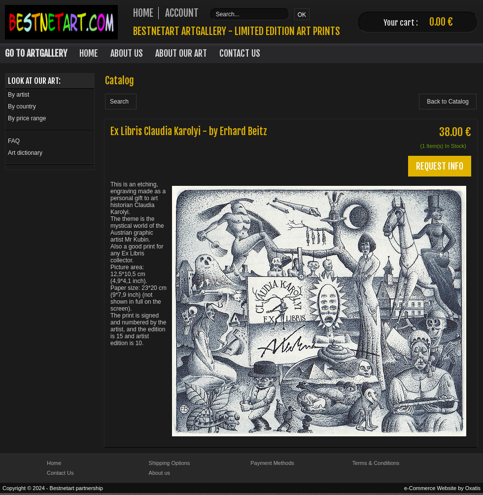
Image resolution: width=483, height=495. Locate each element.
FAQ (14, 141)
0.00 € (441, 22)
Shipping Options (169, 463)
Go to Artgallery (36, 53)
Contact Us (239, 53)
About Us (126, 53)
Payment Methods (272, 463)
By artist (18, 94)
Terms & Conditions (375, 463)
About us (159, 473)
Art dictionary (25, 152)
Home (88, 53)
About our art (181, 53)
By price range (27, 118)
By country (22, 106)
